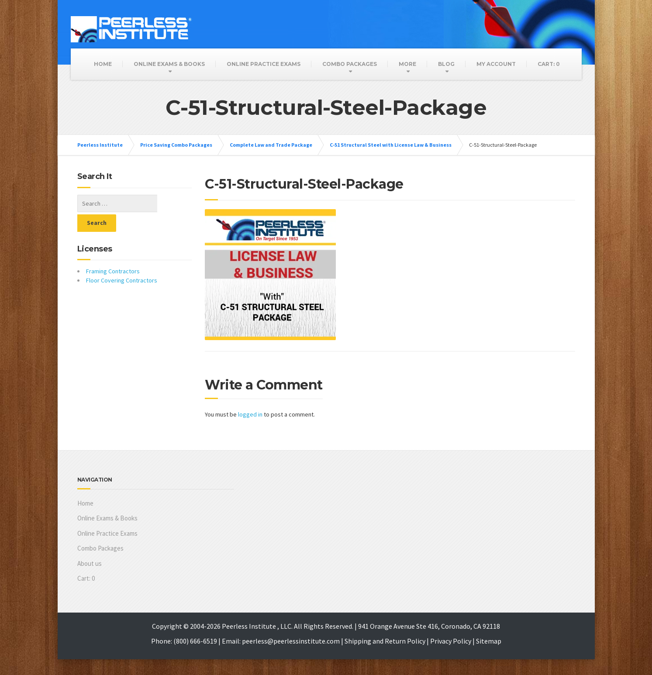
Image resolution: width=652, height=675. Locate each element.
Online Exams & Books (169, 64)
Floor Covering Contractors (121, 261)
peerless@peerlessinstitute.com (291, 641)
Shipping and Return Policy (385, 641)
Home (103, 64)
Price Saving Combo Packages (176, 144)
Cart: (549, 64)
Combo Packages (349, 64)
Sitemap (488, 641)
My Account (496, 64)
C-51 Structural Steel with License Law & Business (391, 144)
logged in (250, 414)
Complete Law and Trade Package (271, 144)
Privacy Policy (450, 641)
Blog (446, 64)
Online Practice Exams (263, 64)
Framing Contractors (113, 251)
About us (89, 563)
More (407, 64)
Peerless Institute (100, 144)
